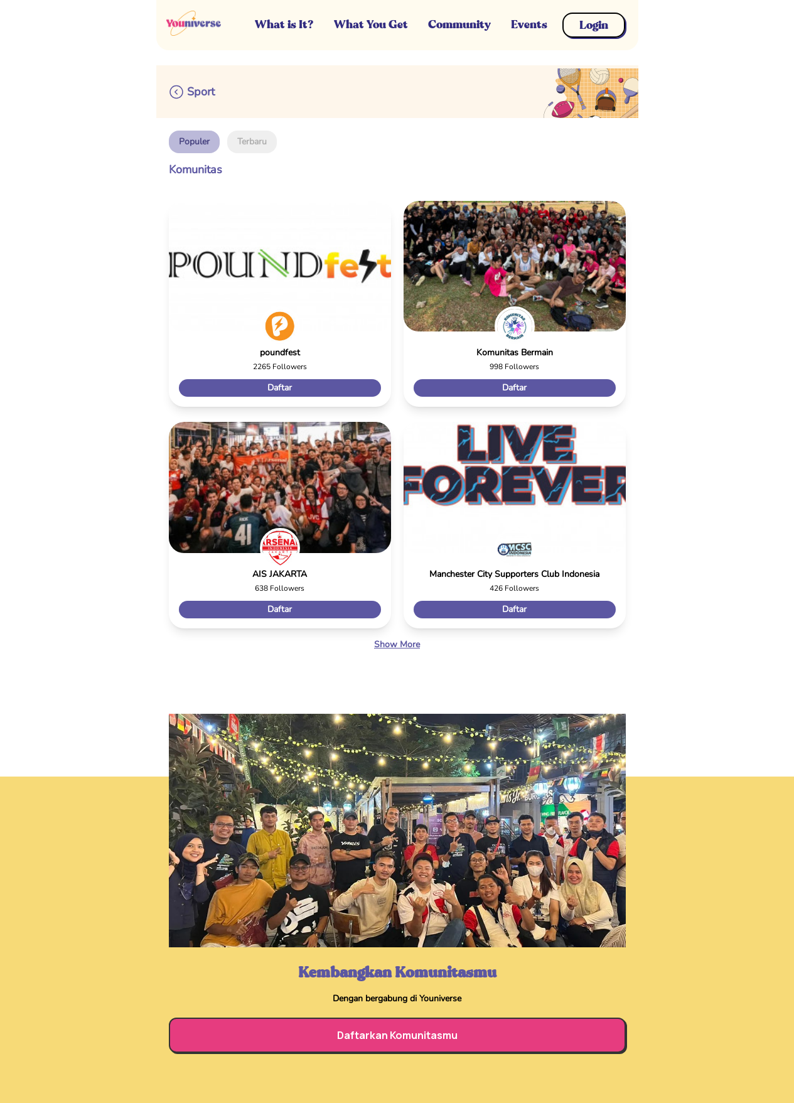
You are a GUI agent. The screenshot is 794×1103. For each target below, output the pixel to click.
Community (459, 24)
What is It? (284, 24)
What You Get (371, 24)
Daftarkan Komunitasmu (397, 1035)
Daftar (279, 388)
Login (593, 25)
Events (529, 24)
